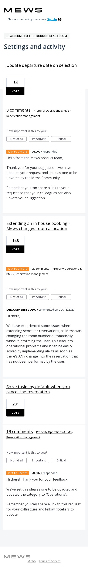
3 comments (18, 110)
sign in (52, 19)
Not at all (18, 139)
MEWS (32, 561)
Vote (15, 91)
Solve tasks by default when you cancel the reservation (38, 389)
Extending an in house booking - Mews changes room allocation (38, 225)
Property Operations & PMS (51, 110)
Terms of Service (50, 561)
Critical (64, 139)
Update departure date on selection (41, 65)
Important (40, 139)
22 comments (40, 269)
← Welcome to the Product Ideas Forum (36, 36)
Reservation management (23, 116)
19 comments (19, 431)
